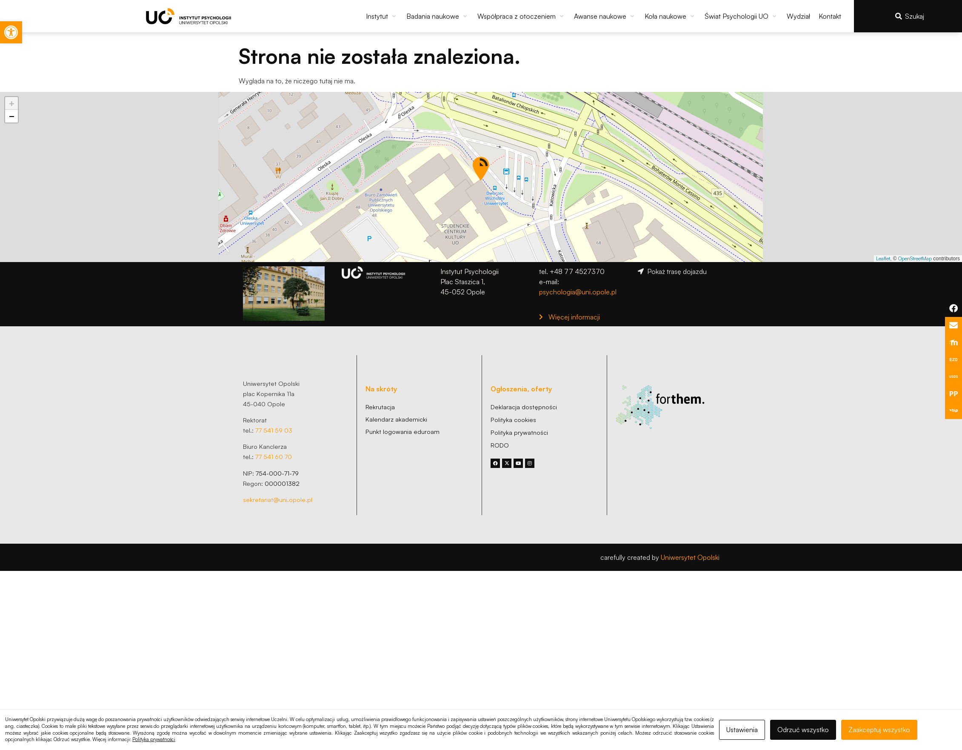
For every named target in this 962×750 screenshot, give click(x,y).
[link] (11, 32)
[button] (382, 16)
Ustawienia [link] (742, 729)
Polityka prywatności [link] (153, 739)
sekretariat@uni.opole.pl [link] (277, 499)
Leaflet (883, 258)
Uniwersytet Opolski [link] (690, 557)
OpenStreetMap (915, 258)
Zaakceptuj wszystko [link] (879, 729)
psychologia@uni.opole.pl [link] (578, 292)
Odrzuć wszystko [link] (803, 729)
